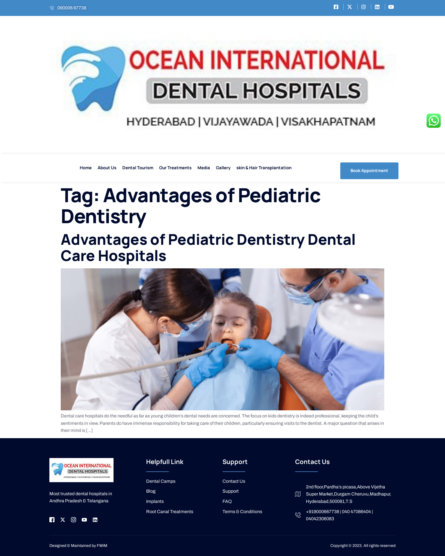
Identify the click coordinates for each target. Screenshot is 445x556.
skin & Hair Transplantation (263, 168)
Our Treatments (175, 168)
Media (204, 168)
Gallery (223, 168)
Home (86, 168)
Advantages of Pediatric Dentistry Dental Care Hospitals (208, 247)
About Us (107, 168)
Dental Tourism (137, 168)
